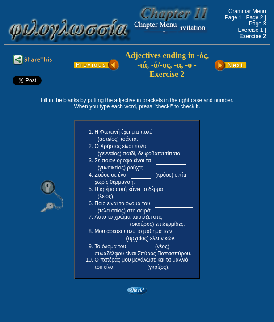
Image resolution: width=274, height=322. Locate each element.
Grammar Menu (247, 11)
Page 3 (257, 24)
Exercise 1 (251, 30)
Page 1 (233, 17)
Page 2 (254, 17)
